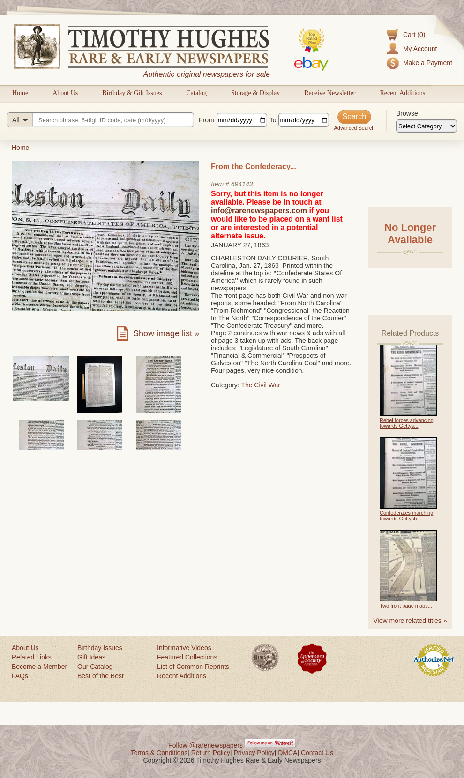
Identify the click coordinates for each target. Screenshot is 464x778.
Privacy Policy (254, 752)
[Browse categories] (426, 126)
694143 (242, 184)
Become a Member (39, 666)
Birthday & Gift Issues (132, 92)
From (206, 120)
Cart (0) (414, 34)
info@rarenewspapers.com (259, 211)
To (273, 120)
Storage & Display (255, 92)
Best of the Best (100, 676)
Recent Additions (402, 92)
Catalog (196, 92)
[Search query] (100, 119)
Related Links (32, 657)
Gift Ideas (91, 657)
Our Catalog (94, 666)
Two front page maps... (406, 605)
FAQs (20, 676)
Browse (407, 113)
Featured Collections (187, 657)
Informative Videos (184, 648)
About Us (65, 92)
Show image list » (166, 333)
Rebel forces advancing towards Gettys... (407, 423)
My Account (420, 48)
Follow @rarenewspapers (205, 745)
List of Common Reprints (193, 666)
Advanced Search (354, 128)
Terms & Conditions (159, 752)
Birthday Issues (99, 648)
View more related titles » (410, 620)
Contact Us (317, 752)
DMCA (287, 752)
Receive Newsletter (329, 92)
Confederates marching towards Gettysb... (406, 515)
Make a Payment (427, 63)
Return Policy (210, 752)
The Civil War (260, 385)
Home (20, 92)
